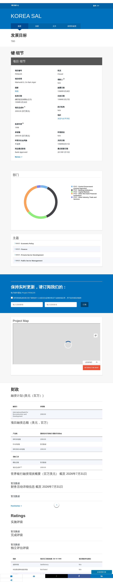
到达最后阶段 (20, 148)
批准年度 (19, 123)
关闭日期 (61, 140)
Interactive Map (92, 368)
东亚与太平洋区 (64, 118)
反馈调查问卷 (101, 572)
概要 (19, 26)
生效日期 (61, 96)
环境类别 (61, 132)
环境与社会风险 (21, 140)
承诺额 (17, 132)
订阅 (84, 304)
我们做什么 (15, 5)
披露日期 (61, 87)
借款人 (61, 79)
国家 (16, 87)
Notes (17, 157)
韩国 (16, 91)
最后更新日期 (63, 148)
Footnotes (15, 506)
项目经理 (18, 79)
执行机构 (61, 107)
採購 (37, 26)
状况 (59, 70)
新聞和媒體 (72, 26)
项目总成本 (20, 107)
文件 (54, 26)
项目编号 (18, 70)
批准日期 (18, 96)
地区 (59, 115)
